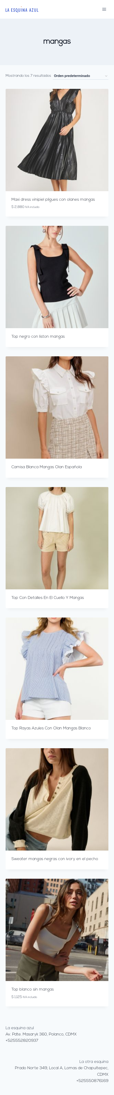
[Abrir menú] (104, 9)
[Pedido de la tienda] (80, 76)
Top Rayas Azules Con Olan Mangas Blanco (51, 728)
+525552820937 (22, 1041)
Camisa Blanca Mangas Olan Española (46, 467)
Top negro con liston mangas (38, 337)
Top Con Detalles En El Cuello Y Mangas (47, 598)
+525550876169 (92, 1081)
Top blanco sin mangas (32, 990)
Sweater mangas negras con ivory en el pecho (54, 859)
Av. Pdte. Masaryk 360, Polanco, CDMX (41, 1034)
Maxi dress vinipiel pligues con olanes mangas (53, 200)
